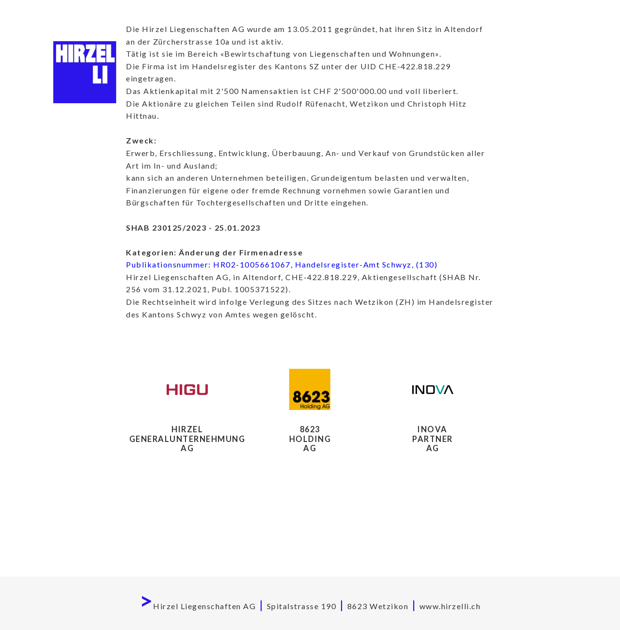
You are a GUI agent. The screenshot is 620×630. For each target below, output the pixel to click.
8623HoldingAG (310, 439)
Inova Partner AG (432, 439)
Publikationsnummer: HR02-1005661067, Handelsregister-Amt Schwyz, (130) (281, 264)
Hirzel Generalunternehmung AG (187, 439)
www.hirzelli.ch (450, 606)
